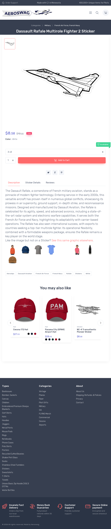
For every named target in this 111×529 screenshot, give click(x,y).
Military (48, 25)
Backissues (7, 391)
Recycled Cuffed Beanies (13, 454)
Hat (14, 327)
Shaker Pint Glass (10, 457)
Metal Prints (7, 428)
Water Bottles (8, 490)
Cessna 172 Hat (20, 329)
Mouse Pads (7, 431)
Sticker (80, 327)
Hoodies (5, 420)
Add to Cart (62, 160)
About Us (80, 391)
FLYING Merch (45, 414)
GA (40, 410)
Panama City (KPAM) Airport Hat (55, 330)
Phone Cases (7, 443)
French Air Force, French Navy (67, 25)
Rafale (68, 274)
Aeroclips (10, 274)
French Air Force (42, 274)
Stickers (78, 274)
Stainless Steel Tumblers (13, 465)
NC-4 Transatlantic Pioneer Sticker (86, 330)
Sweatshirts (7, 472)
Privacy (79, 399)
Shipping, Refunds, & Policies (88, 395)
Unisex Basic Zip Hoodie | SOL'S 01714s (15, 485)
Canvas (5, 399)
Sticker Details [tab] (32, 182)
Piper (41, 399)
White (88, 274)
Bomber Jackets (9, 395)
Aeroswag (35, 524)
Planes (42, 395)
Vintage (42, 391)
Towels (5, 480)
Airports (42, 425)
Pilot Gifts (43, 402)
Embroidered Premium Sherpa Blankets (15, 407)
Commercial (44, 417)
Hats (4, 416)
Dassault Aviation (25, 274)
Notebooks (7, 439)
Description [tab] (14, 182)
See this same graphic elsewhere (72, 240)
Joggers (5, 424)
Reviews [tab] (50, 182)
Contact (80, 402)
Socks (4, 461)
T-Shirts (5, 476)
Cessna (42, 421)
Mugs (4, 435)
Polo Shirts (7, 446)
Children (5, 402)
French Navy (58, 274)
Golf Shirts (7, 413)
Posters (5, 450)
